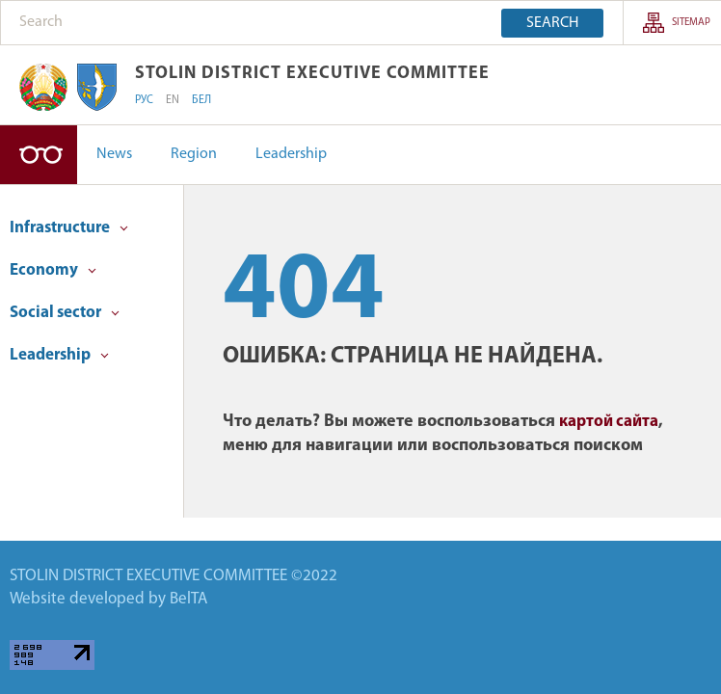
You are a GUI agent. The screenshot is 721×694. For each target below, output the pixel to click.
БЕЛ (201, 100)
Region (194, 154)
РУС (144, 100)
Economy (53, 270)
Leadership (291, 154)
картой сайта (608, 422)
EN (172, 100)
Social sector (65, 313)
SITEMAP (691, 22)
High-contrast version (38, 154)
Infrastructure (69, 228)
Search (552, 23)
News (114, 154)
